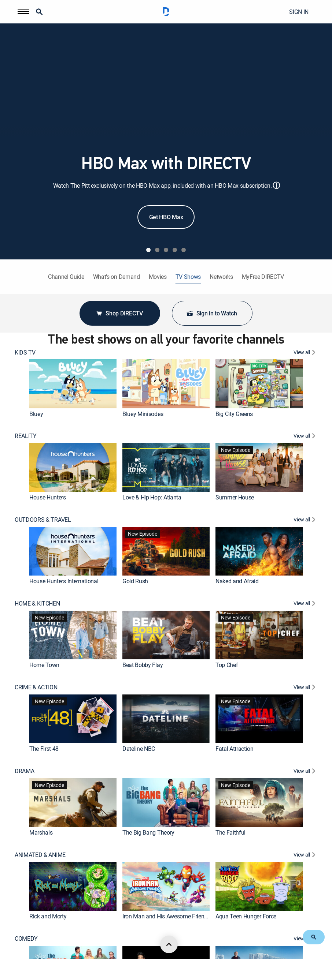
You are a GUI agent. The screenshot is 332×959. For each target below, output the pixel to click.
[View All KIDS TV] (305, 353)
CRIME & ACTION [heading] (36, 687)
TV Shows (188, 277)
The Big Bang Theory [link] (148, 832)
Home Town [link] (44, 665)
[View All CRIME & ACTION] (305, 688)
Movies (158, 277)
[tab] (148, 250)
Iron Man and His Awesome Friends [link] (166, 916)
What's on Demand (116, 277)
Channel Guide (66, 277)
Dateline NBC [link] (138, 749)
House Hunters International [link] (63, 581)
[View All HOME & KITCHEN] (305, 604)
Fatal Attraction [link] (234, 749)
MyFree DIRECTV (263, 277)
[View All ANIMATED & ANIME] (305, 855)
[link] (73, 383)
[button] (23, 12)
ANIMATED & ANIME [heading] (40, 855)
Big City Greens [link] (234, 414)
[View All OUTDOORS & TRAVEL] (305, 520)
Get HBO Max (166, 217)
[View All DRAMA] (305, 771)
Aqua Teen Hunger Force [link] (245, 916)
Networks (221, 277)
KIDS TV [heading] (25, 352)
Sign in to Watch (211, 313)
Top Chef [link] (226, 665)
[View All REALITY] (305, 436)
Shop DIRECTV (119, 313)
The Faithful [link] (230, 832)
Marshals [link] (40, 832)
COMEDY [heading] (26, 939)
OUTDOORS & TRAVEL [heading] (43, 520)
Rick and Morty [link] (48, 916)
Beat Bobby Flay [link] (142, 665)
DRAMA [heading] (24, 771)
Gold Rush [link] (135, 581)
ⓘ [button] (276, 185)
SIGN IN (299, 12)
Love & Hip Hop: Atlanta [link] (151, 497)
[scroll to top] (169, 944)
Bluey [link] (36, 414)
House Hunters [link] (47, 497)
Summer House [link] (234, 497)
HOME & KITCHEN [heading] (37, 603)
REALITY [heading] (26, 436)
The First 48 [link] (44, 749)
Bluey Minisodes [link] (142, 414)
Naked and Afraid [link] (237, 581)
